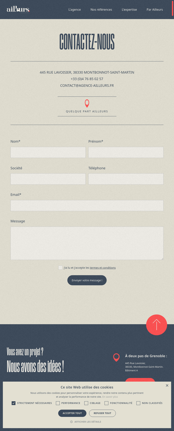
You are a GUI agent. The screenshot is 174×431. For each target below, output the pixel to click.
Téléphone (96, 168)
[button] (87, 422)
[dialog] (87, 405)
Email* (15, 194)
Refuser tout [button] (102, 413)
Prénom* (95, 141)
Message (17, 221)
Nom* (15, 141)
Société (16, 168)
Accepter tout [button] (72, 413)
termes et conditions (103, 267)
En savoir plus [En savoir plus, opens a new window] (110, 396)
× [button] (166, 385)
